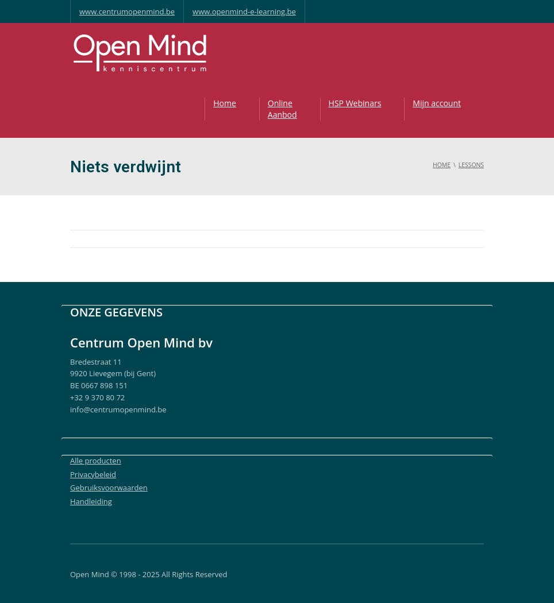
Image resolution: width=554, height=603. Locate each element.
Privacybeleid (93, 474)
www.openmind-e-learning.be (244, 11)
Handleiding (91, 501)
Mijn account (437, 103)
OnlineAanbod (282, 109)
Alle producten (95, 460)
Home (224, 103)
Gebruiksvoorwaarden (109, 487)
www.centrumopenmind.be (127, 11)
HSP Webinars (355, 103)
